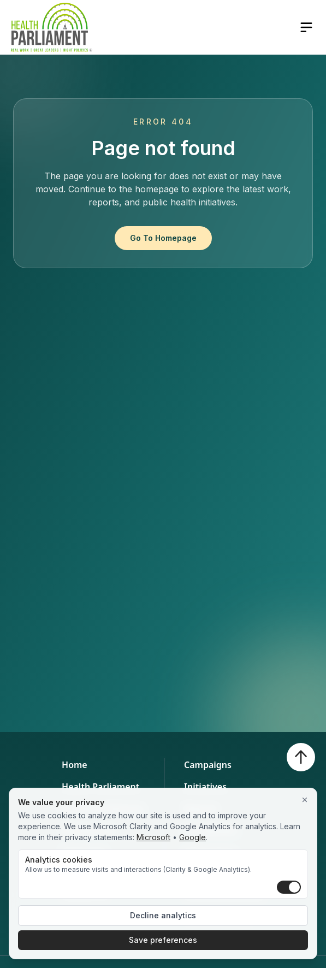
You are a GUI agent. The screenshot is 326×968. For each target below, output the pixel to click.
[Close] (304, 800)
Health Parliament (100, 787)
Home (74, 765)
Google (192, 837)
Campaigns (208, 765)
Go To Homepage (163, 238)
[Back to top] (301, 757)
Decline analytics (163, 915)
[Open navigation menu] (306, 27)
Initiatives (205, 787)
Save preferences (163, 940)
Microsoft (153, 837)
